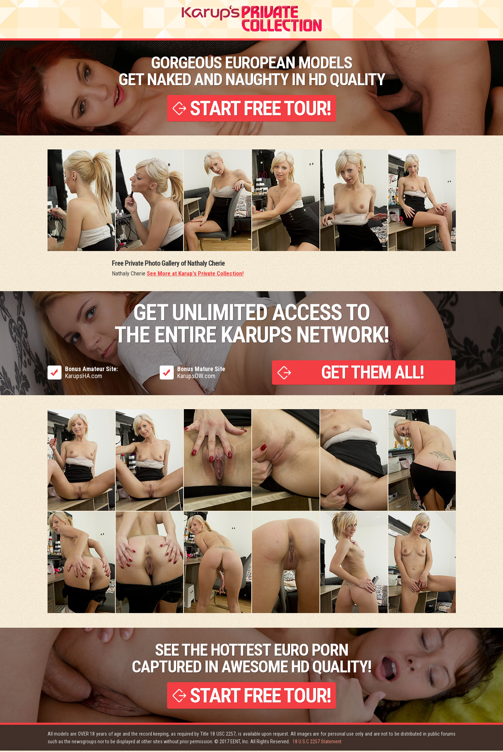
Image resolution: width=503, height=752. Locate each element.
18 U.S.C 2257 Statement (317, 743)
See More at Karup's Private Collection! (195, 274)
